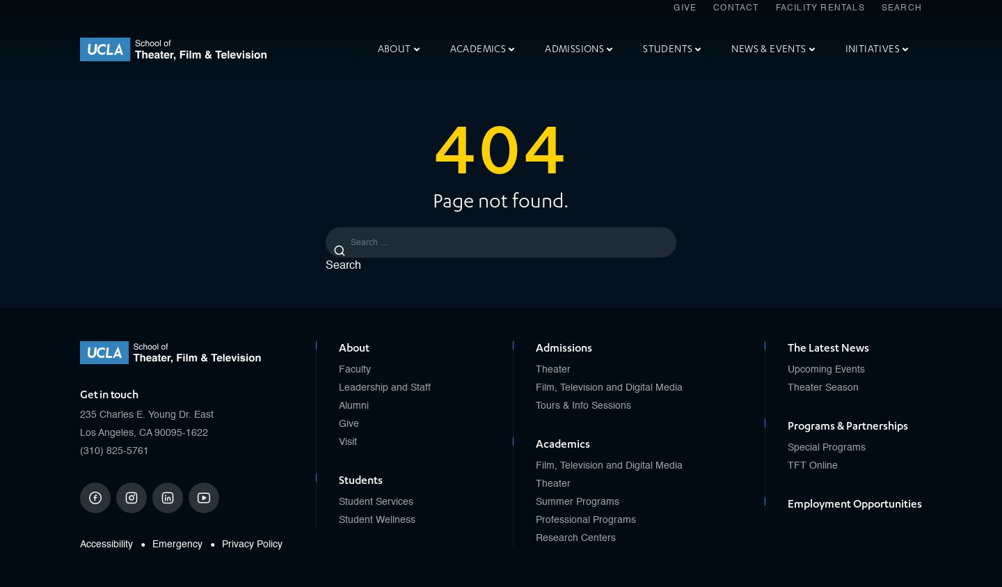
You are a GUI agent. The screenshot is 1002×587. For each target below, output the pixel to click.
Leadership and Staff (385, 388)
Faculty (355, 370)
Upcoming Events (826, 370)
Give (685, 8)
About (399, 49)
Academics (482, 49)
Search (902, 8)
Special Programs (827, 448)
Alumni (354, 406)
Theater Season (823, 388)
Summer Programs (577, 502)
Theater (553, 370)
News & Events (772, 49)
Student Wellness (377, 520)
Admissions (578, 49)
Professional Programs (586, 520)
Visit (348, 442)
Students (672, 49)
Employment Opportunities (855, 504)
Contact (735, 8)
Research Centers (576, 538)
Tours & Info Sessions (583, 406)
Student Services (376, 502)
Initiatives (876, 49)
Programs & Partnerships (848, 426)
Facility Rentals (820, 8)
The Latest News (828, 348)
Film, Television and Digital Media (609, 388)
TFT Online (813, 466)
